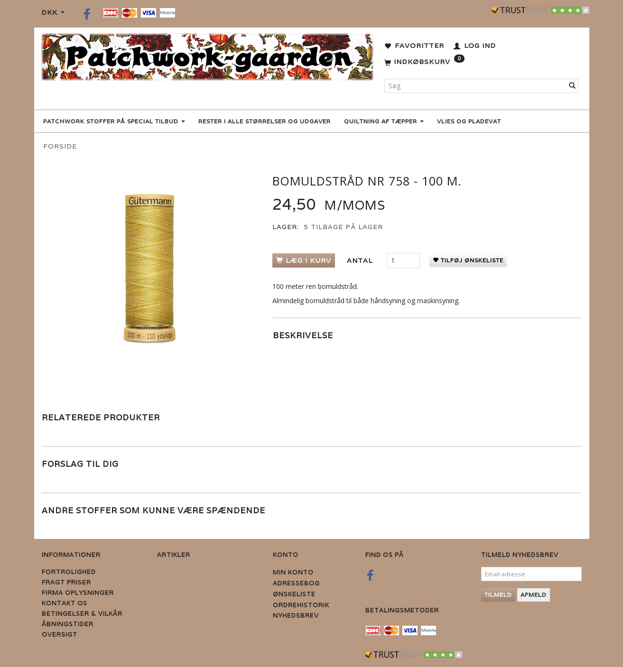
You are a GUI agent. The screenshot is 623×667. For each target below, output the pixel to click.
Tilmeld (498, 594)
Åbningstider (67, 624)
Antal (361, 260)
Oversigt (59, 634)
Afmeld (534, 594)
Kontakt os (64, 603)
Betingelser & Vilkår (82, 614)
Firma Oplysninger (78, 593)
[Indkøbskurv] (424, 62)
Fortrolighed (69, 572)
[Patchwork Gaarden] (207, 55)
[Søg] (572, 86)
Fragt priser (66, 582)
